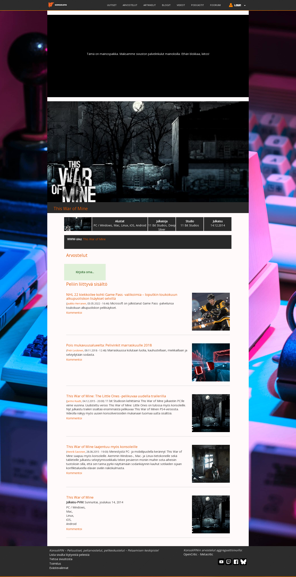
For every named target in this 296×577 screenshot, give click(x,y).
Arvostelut (130, 5)
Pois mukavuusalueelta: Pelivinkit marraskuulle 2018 (109, 345)
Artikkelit (149, 5)
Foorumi (215, 5)
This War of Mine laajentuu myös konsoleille (102, 446)
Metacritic (206, 554)
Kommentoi (74, 313)
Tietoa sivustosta (60, 559)
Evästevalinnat (58, 568)
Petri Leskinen (75, 350)
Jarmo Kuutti (74, 401)
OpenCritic (190, 554)
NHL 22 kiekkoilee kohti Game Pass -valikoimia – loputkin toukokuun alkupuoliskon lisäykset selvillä (121, 296)
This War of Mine (70, 208)
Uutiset (112, 5)
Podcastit (197, 5)
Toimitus (55, 563)
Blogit (166, 5)
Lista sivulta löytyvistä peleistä (69, 555)
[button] (236, 5)
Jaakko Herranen (76, 303)
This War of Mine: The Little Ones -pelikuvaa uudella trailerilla (116, 396)
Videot (181, 5)
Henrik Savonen (76, 451)
